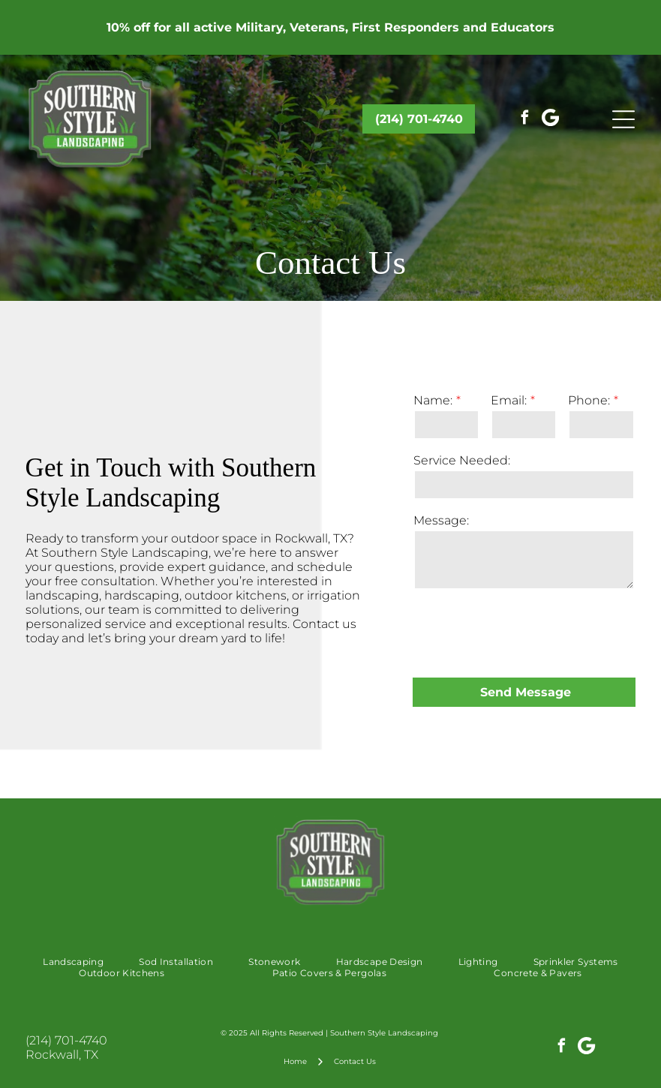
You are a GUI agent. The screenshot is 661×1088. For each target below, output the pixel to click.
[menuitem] (73, 961)
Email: (509, 400)
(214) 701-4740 (66, 1040)
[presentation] (527, 632)
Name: (432, 400)
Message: (441, 520)
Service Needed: (461, 460)
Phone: (589, 400)
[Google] (550, 119)
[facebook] (525, 119)
